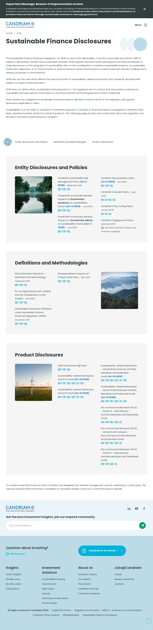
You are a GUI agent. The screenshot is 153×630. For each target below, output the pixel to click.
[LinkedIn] (129, 509)
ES (82, 382)
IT (78, 382)
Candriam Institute (88, 588)
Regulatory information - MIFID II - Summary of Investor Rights (108, 610)
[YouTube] (137, 509)
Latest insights (14, 574)
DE (114, 199)
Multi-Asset (48, 588)
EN (59, 189)
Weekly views (13, 579)
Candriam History (87, 574)
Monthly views (13, 583)
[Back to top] (149, 621)
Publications (12, 588)
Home (9, 33)
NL (68, 189)
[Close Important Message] (144, 9)
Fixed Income (49, 583)
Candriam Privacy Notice (46, 615)
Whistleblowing (71, 615)
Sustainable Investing (53, 579)
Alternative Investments (55, 598)
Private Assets (49, 603)
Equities (46, 593)
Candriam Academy (89, 593)
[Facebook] (144, 509)
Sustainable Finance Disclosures (99, 615)
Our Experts (84, 579)
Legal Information (61, 610)
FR (64, 189)
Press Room (84, 583)
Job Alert (119, 583)
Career (118, 574)
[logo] (20, 25)
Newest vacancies (124, 579)
